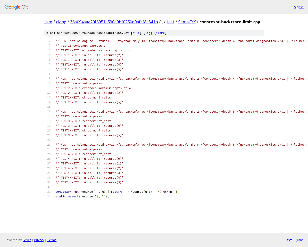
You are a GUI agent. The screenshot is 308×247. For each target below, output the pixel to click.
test (170, 21)
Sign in (299, 7)
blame (160, 33)
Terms (51, 240)
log (147, 33)
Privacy (39, 240)
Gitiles (27, 240)
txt (289, 240)
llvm (48, 21)
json (300, 240)
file (136, 33)
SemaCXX (187, 21)
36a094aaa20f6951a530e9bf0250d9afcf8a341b (114, 21)
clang (61, 21)
